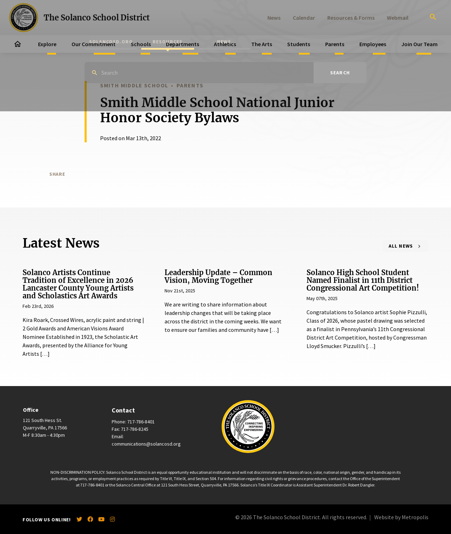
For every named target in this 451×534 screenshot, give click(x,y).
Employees (372, 44)
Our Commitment (94, 44)
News (273, 17)
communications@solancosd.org (146, 444)
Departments (182, 44)
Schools (141, 44)
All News (401, 246)
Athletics (225, 44)
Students (298, 44)
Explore (47, 44)
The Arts (261, 44)
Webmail (397, 17)
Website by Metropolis (401, 517)
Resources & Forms (351, 17)
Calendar (304, 17)
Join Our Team (419, 44)
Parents (334, 44)
